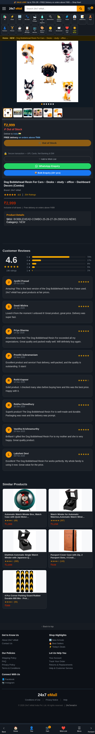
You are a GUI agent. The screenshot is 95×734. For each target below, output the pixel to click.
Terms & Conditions (11, 668)
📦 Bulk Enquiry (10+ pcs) (47, 173)
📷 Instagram (8, 682)
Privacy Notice (52, 700)
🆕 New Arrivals (56, 640)
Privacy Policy (8, 665)
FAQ (4, 661)
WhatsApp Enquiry (47, 166)
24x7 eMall (16, 190)
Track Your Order (57, 661)
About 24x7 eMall (10, 640)
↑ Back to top (47, 626)
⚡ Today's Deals (57, 647)
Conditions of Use (32, 700)
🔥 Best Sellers (56, 643)
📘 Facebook (8, 679)
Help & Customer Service (61, 668)
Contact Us (7, 643)
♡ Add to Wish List (47, 159)
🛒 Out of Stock (47, 143)
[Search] (51, 8)
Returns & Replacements (61, 665)
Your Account (55, 658)
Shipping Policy (9, 658)
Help (65, 700)
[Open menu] (4, 9)
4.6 (19, 194)
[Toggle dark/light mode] (74, 30)
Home (5, 38)
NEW (12, 38)
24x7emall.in (71, 705)
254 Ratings (30, 194)
